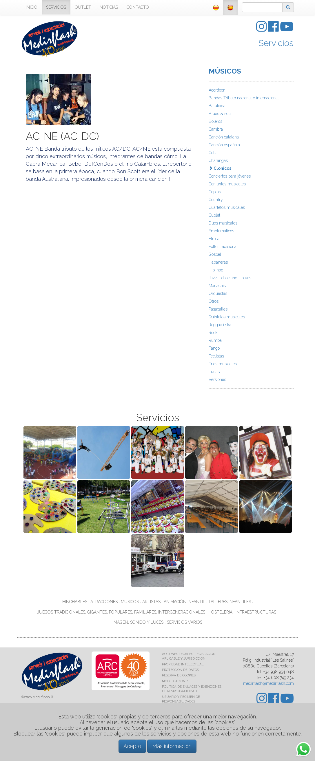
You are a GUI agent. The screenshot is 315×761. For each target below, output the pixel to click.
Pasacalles (218, 309)
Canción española (224, 145)
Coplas (215, 191)
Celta (213, 152)
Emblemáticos (221, 231)
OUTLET (83, 7)
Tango (214, 348)
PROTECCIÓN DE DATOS (180, 670)
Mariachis (217, 285)
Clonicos (220, 168)
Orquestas (218, 293)
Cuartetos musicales (227, 207)
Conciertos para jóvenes (230, 176)
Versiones (217, 379)
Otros (214, 301)
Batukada (217, 105)
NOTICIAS (109, 7)
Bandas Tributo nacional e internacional (244, 98)
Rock (213, 332)
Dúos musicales (223, 223)
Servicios (276, 43)
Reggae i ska (220, 324)
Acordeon (217, 90)
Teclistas (216, 356)
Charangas (218, 160)
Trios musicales (223, 364)
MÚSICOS (225, 71)
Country (216, 199)
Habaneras (218, 262)
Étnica (214, 238)
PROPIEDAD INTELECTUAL (183, 664)
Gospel (215, 254)
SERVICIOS (56, 7)
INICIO (31, 7)
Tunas (214, 371)
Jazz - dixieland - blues (230, 277)
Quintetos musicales (227, 317)
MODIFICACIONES (175, 681)
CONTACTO (138, 7)
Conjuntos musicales (227, 184)
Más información (172, 746)
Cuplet (214, 215)
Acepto (132, 746)
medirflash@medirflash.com (268, 683)
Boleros (215, 121)
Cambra (216, 129)
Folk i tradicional (223, 246)
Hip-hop (216, 270)
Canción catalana (224, 137)
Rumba (215, 340)
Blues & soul (220, 113)
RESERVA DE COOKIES (179, 675)
